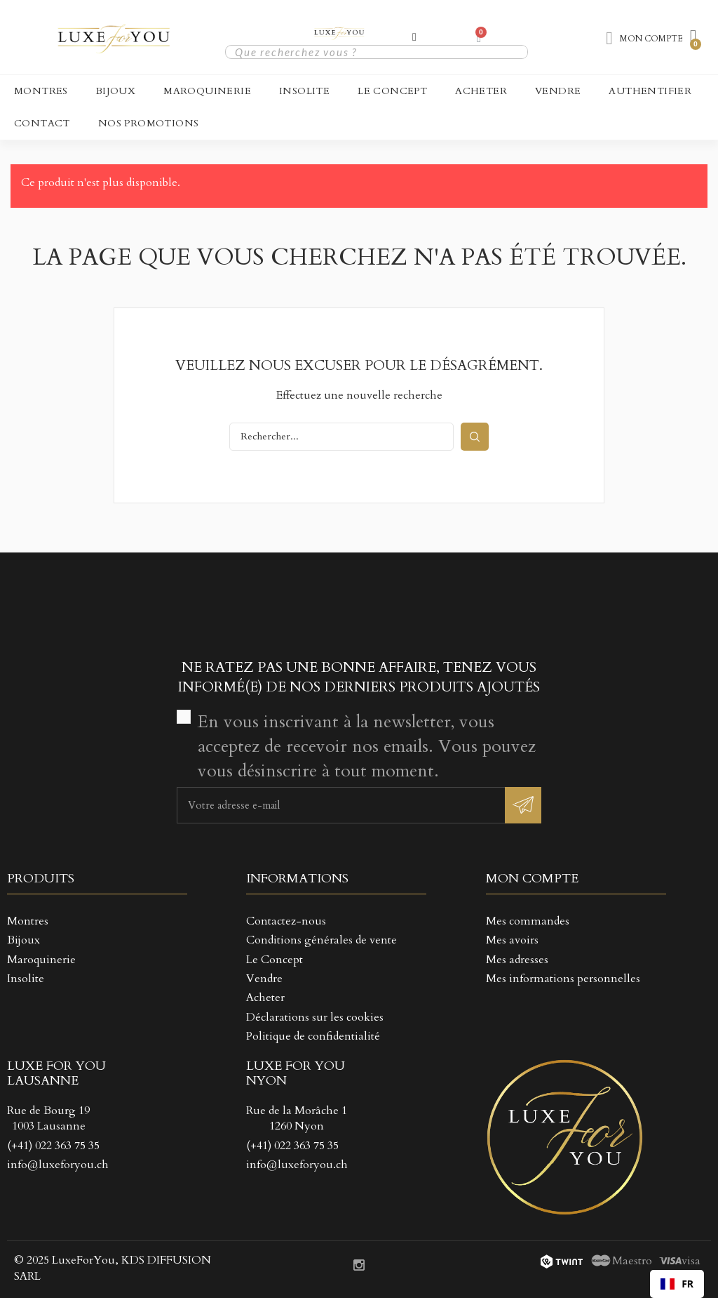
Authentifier (650, 91)
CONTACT (42, 123)
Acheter (481, 91)
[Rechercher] (341, 437)
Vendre (558, 91)
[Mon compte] (414, 37)
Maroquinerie (207, 91)
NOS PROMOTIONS (148, 123)
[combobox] (677, 1284)
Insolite (304, 91)
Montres (41, 91)
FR (677, 1283)
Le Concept (392, 91)
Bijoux (115, 91)
